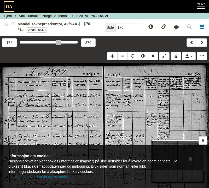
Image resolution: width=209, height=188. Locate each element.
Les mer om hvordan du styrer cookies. (40, 177)
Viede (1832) (37, 30)
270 (88, 42)
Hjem (8, 16)
